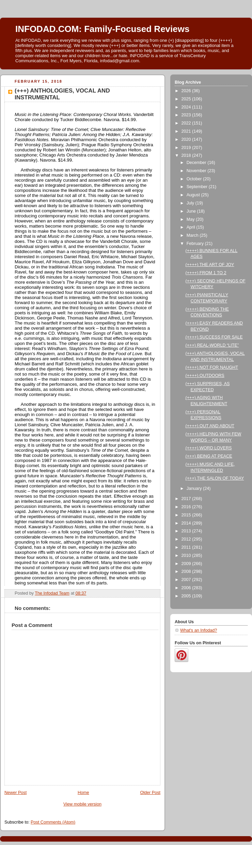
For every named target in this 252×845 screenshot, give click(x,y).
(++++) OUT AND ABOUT (210, 426)
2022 (187, 123)
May (191, 219)
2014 (187, 523)
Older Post (150, 792)
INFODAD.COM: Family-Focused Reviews (102, 29)
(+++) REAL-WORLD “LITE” (212, 345)
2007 (187, 579)
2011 (187, 547)
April (191, 227)
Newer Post (15, 792)
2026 (187, 90)
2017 (187, 498)
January (195, 488)
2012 (187, 539)
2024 (187, 107)
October (195, 179)
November (197, 170)
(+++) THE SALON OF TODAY (215, 478)
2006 (187, 587)
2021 (187, 131)
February (196, 243)
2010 (187, 555)
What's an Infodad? (198, 630)
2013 (187, 531)
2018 (187, 155)
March (193, 235)
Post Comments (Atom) (53, 822)
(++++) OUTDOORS (205, 375)
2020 (187, 139)
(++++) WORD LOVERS (209, 448)
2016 (187, 506)
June (192, 211)
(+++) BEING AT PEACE (209, 456)
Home (83, 792)
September (198, 186)
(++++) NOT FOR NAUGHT (212, 367)
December (197, 162)
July (191, 203)
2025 (187, 99)
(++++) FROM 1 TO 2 (206, 272)
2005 (187, 596)
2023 (187, 115)
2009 (187, 563)
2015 (187, 515)
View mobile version (82, 804)
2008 (187, 571)
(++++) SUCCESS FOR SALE (214, 337)
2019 (187, 147)
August (194, 195)
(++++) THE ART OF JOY (210, 264)
